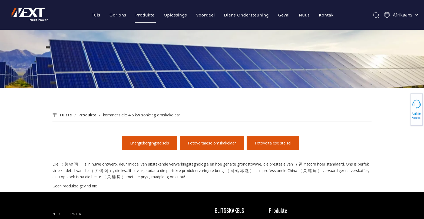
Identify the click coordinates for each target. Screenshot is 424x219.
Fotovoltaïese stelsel (273, 143)
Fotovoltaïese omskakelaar (212, 143)
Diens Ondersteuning (246, 15)
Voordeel (205, 15)
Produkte (145, 15)
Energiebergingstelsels (149, 143)
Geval (284, 15)
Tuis (96, 15)
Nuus (304, 15)
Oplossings (175, 15)
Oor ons (118, 15)
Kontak (326, 15)
